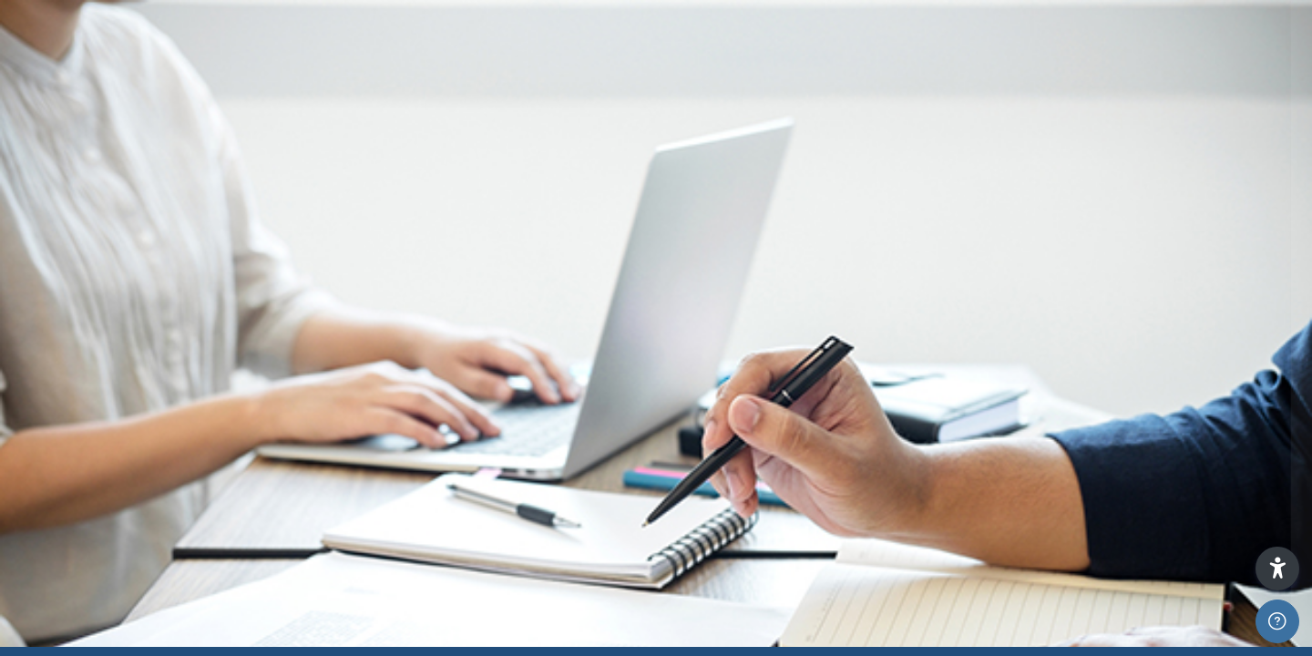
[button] (1277, 568)
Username (989, 261)
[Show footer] (1277, 621)
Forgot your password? (1228, 446)
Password (987, 357)
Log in (1120, 496)
